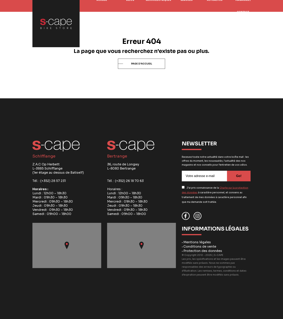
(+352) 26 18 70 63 (129, 181)
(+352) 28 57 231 (53, 181)
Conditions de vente (199, 246)
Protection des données (202, 251)
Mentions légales (197, 242)
